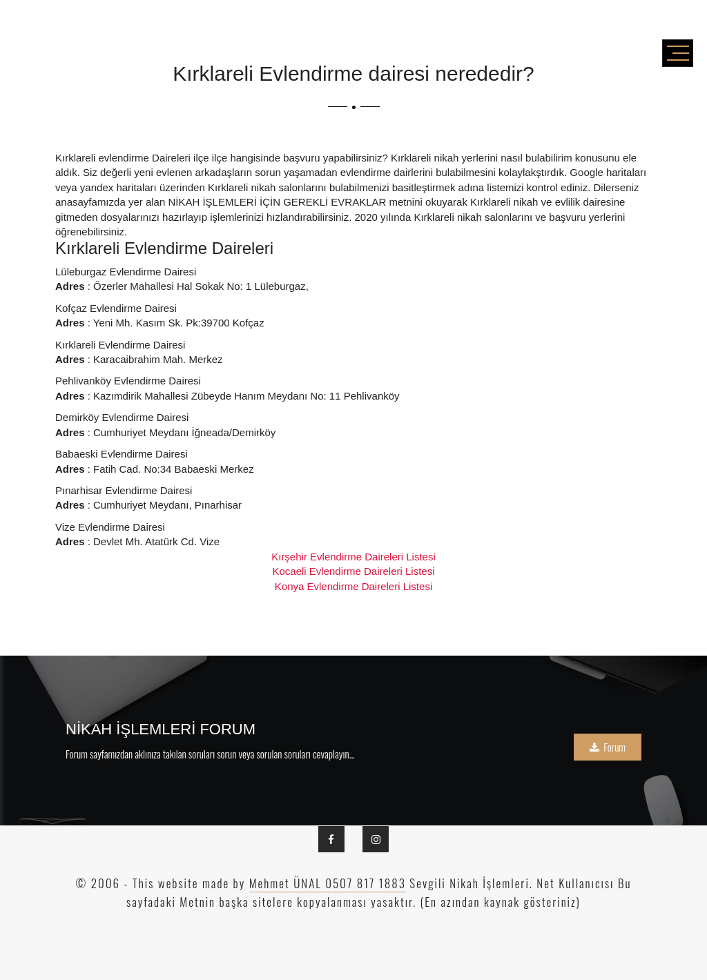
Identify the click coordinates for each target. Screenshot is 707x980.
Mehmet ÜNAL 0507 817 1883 (327, 883)
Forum (608, 746)
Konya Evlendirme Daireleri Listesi (353, 586)
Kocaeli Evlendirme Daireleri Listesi (353, 571)
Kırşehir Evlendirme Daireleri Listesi (353, 556)
